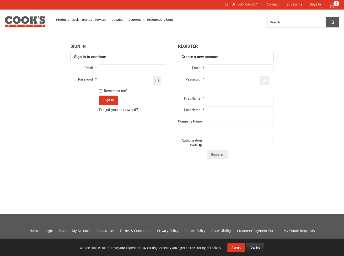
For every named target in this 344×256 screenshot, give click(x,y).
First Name (193, 98)
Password (86, 79)
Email (89, 68)
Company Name (190, 121)
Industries (150, 20)
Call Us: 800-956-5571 (242, 4)
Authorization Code (192, 142)
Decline (255, 247)
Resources (207, 20)
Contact (273, 4)
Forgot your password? (118, 110)
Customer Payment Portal (257, 230)
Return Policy (194, 230)
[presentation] (214, 174)
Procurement (179, 20)
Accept (236, 247)
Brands (105, 20)
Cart (62, 230)
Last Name (193, 110)
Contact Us (105, 230)
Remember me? (113, 91)
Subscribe (294, 4)
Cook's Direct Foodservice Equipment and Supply (25, 23)
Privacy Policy (167, 230)
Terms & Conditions (135, 230)
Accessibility (221, 230)
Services (126, 20)
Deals (87, 20)
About (229, 20)
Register (217, 154)
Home (34, 230)
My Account (81, 230)
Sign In (315, 4)
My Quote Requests (299, 230)
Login (49, 230)
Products (67, 20)
